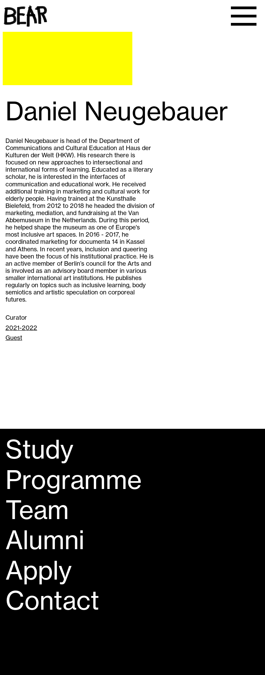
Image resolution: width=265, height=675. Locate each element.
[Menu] (244, 16)
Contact (52, 600)
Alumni (44, 540)
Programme (73, 480)
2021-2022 (21, 327)
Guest (13, 337)
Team (37, 510)
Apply (38, 570)
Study (39, 449)
